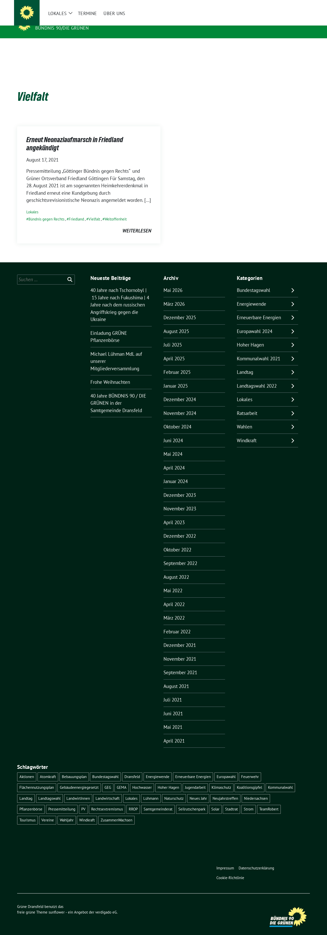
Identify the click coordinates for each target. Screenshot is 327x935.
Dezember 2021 (180, 637)
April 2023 (174, 514)
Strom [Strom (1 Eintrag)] (248, 801)
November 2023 (180, 501)
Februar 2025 (177, 364)
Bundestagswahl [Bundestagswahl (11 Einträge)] (105, 768)
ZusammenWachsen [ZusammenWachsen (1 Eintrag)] (116, 812)
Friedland (76, 211)
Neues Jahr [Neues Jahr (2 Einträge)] (198, 790)
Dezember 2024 (180, 391)
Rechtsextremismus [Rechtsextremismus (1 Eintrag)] (107, 801)
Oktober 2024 (177, 419)
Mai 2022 (173, 583)
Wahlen (244, 419)
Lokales (32, 204)
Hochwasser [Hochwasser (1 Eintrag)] (142, 779)
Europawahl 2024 (254, 323)
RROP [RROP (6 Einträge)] (133, 801)
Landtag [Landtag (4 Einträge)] (25, 790)
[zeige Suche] (301, 5)
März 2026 (174, 296)
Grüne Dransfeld (59, 20)
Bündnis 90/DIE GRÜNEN (62, 28)
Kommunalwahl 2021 (258, 351)
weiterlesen (136, 223)
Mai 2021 (173, 719)
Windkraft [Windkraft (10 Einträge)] (87, 812)
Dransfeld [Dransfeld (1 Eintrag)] (132, 768)
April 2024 (174, 460)
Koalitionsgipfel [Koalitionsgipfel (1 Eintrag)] (249, 779)
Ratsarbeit (247, 405)
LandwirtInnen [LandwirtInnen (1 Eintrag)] (78, 790)
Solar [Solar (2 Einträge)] (215, 801)
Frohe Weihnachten (110, 374)
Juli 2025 (173, 337)
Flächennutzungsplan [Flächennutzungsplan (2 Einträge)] (36, 779)
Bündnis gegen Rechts (46, 211)
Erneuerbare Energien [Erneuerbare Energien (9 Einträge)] (193, 768)
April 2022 (174, 596)
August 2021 (176, 678)
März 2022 (174, 610)
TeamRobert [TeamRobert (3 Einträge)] (268, 801)
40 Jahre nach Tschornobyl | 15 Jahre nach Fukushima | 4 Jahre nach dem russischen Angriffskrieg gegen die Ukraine (119, 296)
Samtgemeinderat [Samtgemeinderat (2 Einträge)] (158, 801)
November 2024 (180, 405)
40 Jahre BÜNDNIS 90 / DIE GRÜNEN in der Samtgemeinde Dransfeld (118, 395)
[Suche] (293, 5)
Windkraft (246, 432)
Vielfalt (94, 211)
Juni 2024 (173, 432)
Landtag (245, 364)
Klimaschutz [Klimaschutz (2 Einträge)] (221, 779)
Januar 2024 (176, 473)
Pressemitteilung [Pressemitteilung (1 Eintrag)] (61, 801)
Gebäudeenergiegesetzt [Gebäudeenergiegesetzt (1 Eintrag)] (79, 779)
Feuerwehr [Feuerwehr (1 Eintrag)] (250, 768)
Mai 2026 (173, 282)
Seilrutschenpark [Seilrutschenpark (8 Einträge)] (191, 801)
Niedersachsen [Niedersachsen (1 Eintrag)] (256, 790)
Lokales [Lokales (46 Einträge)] (131, 790)
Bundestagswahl (253, 282)
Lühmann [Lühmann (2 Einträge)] (150, 790)
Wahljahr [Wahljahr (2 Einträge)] (67, 812)
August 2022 (176, 569)
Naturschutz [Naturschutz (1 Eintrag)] (174, 790)
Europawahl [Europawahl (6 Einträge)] (226, 768)
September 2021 (180, 664)
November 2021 (180, 651)
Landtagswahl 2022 (257, 378)
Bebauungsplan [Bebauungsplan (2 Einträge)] (74, 768)
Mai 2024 (173, 446)
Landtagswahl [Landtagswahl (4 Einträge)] (49, 790)
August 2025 (176, 323)
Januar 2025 (176, 378)
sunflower (57, 904)
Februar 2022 (177, 624)
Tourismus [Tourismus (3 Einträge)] (27, 812)
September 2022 (180, 555)
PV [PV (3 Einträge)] (83, 801)
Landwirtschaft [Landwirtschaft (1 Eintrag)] (108, 790)
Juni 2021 (173, 706)
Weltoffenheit (115, 211)
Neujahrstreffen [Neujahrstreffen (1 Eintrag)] (225, 790)
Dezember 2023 (180, 487)
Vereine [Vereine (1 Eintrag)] (47, 812)
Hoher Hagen (250, 337)
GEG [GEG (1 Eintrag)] (107, 779)
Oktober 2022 (177, 542)
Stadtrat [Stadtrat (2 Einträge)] (231, 801)
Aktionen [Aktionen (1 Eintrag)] (26, 768)
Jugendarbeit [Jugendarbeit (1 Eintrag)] (195, 779)
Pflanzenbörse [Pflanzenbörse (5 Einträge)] (30, 801)
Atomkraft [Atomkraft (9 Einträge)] (48, 768)
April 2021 (174, 733)
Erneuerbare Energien (259, 309)
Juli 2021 (173, 692)
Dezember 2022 (180, 528)
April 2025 (174, 351)
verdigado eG (106, 904)
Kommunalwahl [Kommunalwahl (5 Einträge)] (280, 779)
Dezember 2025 (180, 309)
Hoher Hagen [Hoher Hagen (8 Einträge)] (168, 779)
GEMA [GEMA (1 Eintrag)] (121, 779)
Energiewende (251, 296)
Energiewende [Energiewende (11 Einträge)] (157, 768)
